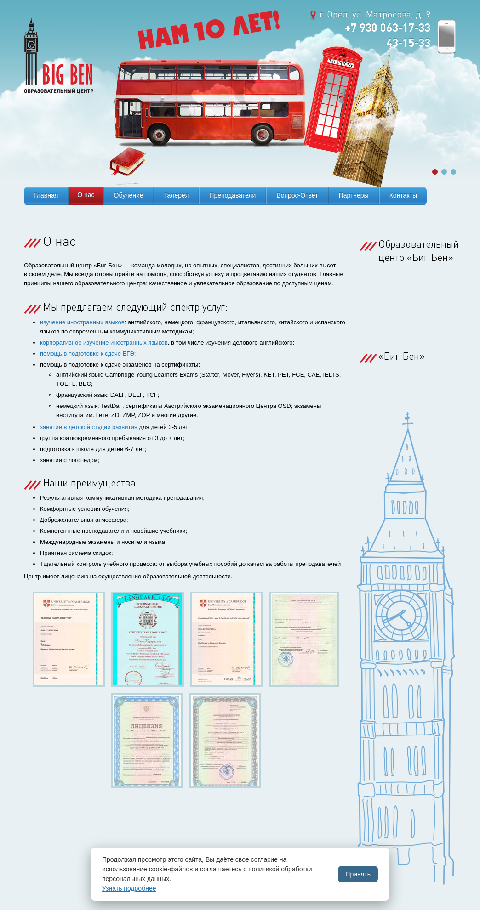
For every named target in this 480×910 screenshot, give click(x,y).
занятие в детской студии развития (88, 427)
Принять (358, 874)
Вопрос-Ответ (297, 195)
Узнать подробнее (129, 888)
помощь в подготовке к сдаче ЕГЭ (87, 353)
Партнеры (354, 195)
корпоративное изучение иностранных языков (104, 342)
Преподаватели (232, 195)
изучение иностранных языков (82, 322)
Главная (46, 195)
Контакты (403, 195)
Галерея (176, 195)
